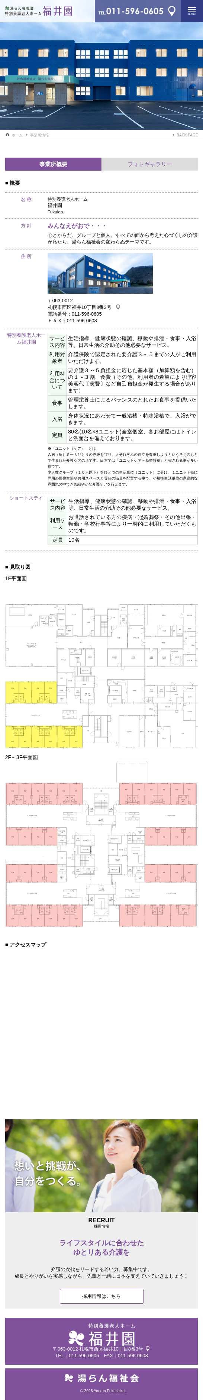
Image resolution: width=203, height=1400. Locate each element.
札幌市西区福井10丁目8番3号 (80, 307)
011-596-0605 (84, 1355)
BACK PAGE (187, 135)
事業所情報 (39, 135)
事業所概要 (53, 164)
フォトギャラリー (150, 164)
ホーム (17, 135)
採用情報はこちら (101, 1296)
